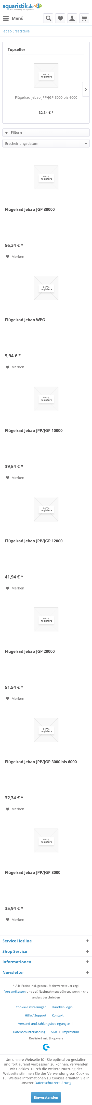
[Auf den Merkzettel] (15, 257)
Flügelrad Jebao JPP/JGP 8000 (32, 872)
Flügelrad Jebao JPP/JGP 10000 (34, 430)
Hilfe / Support (35, 1015)
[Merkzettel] (60, 18)
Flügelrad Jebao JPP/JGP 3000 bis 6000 (46, 97)
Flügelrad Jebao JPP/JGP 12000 (34, 541)
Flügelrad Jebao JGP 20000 (30, 651)
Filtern (13, 132)
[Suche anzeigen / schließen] (48, 18)
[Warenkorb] (84, 18)
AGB (54, 1032)
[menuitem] (13, 18)
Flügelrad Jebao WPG (25, 320)
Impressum (70, 1032)
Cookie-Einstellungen (31, 1007)
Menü (13, 17)
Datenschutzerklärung (29, 1032)
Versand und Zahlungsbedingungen (44, 1023)
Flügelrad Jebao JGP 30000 (30, 209)
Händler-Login (62, 1007)
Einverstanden (46, 1097)
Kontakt (58, 1015)
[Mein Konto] (72, 18)
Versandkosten (15, 991)
